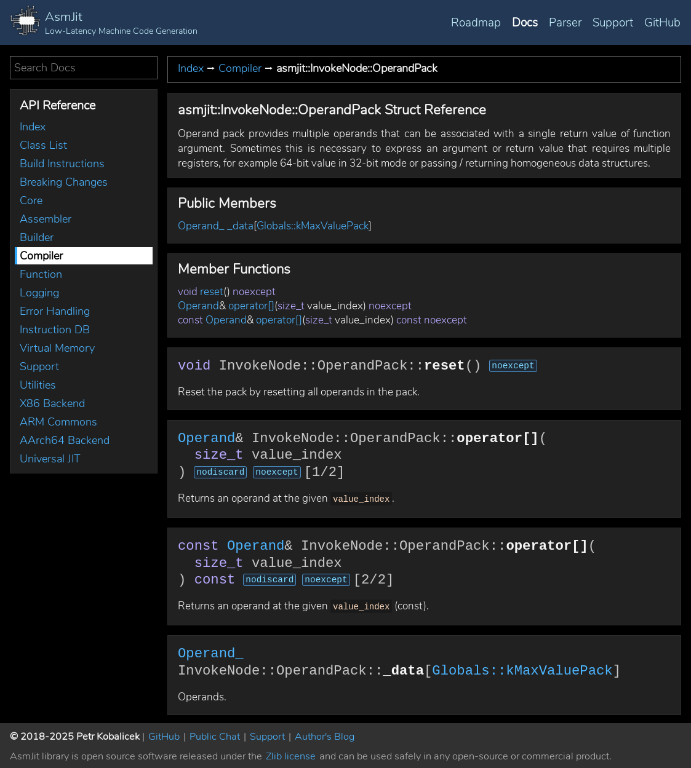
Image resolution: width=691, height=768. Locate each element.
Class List (43, 145)
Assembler (45, 219)
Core (31, 200)
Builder (37, 237)
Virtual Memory (57, 348)
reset (211, 292)
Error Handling (55, 311)
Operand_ (201, 226)
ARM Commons (58, 421)
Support (613, 23)
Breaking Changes (64, 182)
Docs (525, 23)
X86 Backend (52, 403)
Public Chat (215, 734)
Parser (565, 23)
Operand (198, 306)
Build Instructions (62, 163)
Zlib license (291, 754)
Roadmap (476, 23)
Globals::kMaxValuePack (313, 226)
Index (33, 126)
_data (240, 226)
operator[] (251, 306)
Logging (39, 292)
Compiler (41, 255)
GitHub (662, 23)
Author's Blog (324, 734)
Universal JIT (50, 458)
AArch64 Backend (65, 440)
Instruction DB (55, 329)
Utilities (38, 385)
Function (41, 274)
